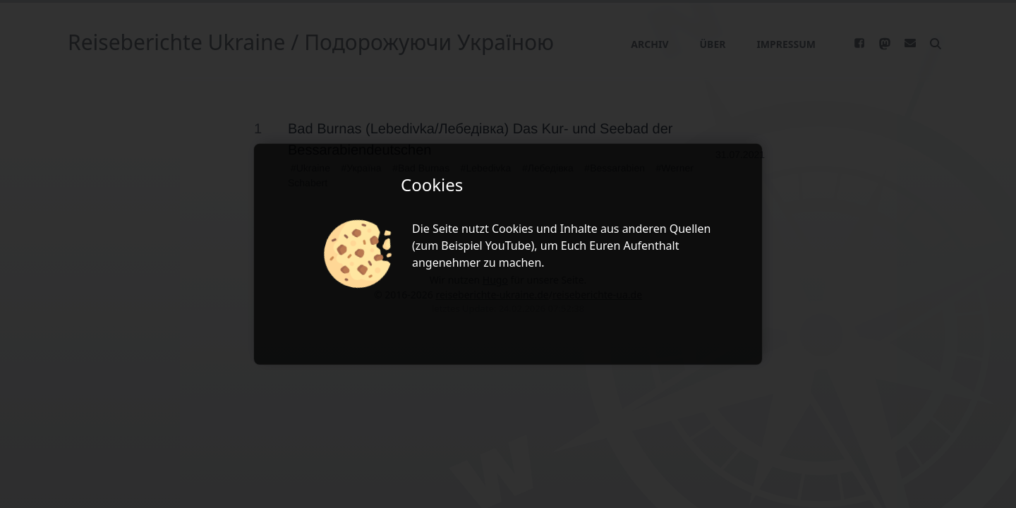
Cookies (512, 228)
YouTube (508, 245)
